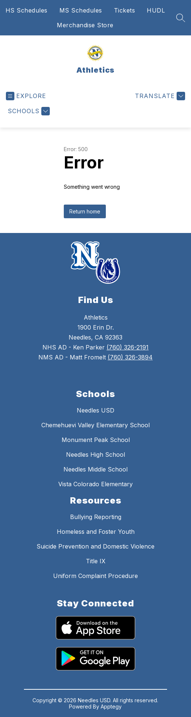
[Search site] (180, 17)
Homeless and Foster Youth (96, 531)
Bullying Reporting (95, 517)
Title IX (95, 561)
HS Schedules (27, 10)
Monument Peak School (96, 439)
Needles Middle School (95, 469)
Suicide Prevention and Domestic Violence (95, 546)
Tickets (124, 10)
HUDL (156, 10)
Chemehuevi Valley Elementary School (95, 425)
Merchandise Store (85, 25)
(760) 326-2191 (128, 347)
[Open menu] (26, 96)
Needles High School (95, 454)
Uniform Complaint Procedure (95, 575)
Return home (84, 211)
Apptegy (111, 706)
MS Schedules (80, 10)
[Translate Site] (159, 96)
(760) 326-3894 (130, 357)
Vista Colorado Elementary (95, 484)
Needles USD (95, 410)
